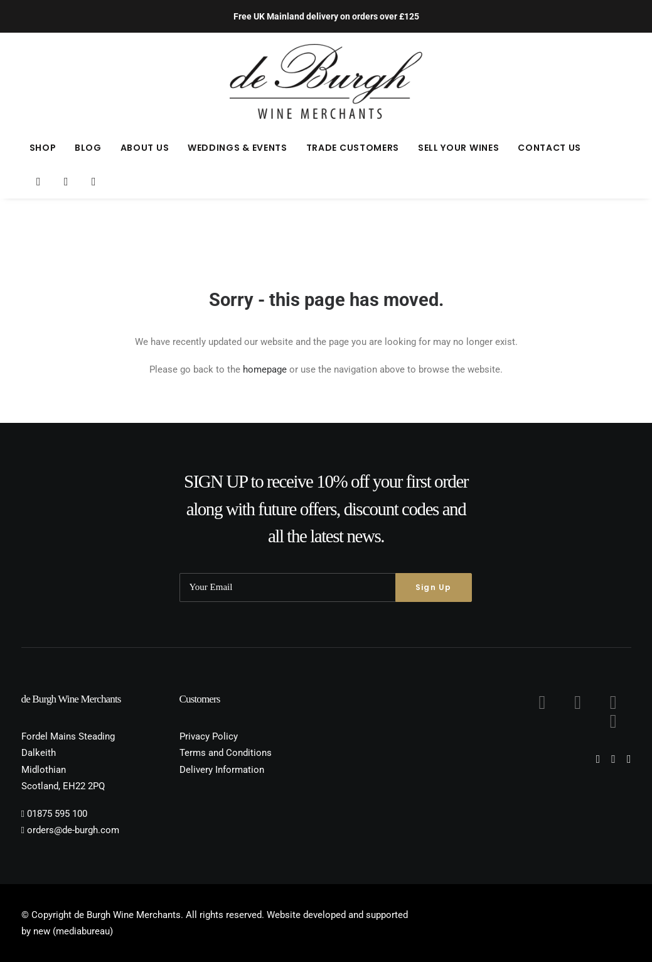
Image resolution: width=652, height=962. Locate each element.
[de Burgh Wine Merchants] (326, 81)
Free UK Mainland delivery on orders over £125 (326, 16)
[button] (39, 182)
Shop (42, 147)
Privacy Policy (208, 736)
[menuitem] (43, 148)
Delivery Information (221, 769)
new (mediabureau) (73, 931)
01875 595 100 (57, 813)
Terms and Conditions (225, 752)
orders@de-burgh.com (73, 830)
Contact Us (549, 147)
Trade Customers (353, 147)
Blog (88, 147)
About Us (144, 147)
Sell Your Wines (459, 147)
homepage (265, 369)
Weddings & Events (237, 147)
